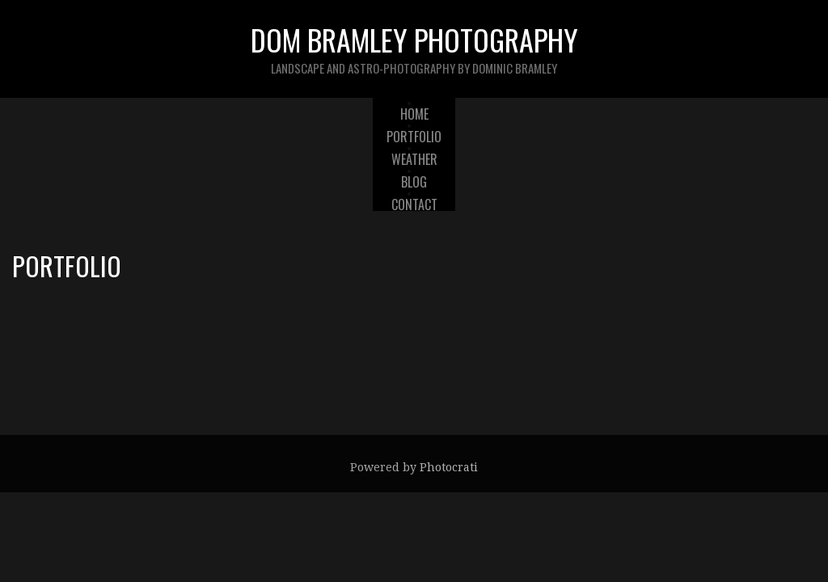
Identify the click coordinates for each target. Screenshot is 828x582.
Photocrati (449, 467)
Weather (414, 159)
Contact (414, 204)
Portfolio (414, 136)
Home (414, 114)
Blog (414, 181)
